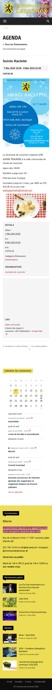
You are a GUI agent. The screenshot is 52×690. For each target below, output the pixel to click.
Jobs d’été (23, 599)
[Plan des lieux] (26, 295)
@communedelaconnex (15, 550)
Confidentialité (39, 682)
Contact (28, 682)
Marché (11, 451)
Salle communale (12, 325)
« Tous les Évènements (15, 44)
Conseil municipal (16, 465)
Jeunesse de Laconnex (15, 272)
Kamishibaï (13, 421)
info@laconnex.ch (28, 547)
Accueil (5, 28)
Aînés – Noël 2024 (27, 635)
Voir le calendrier (15, 492)
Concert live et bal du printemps (32, 612)
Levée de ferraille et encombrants (23, 434)
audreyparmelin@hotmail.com (17, 190)
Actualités (18, 682)
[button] (4, 21)
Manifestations (11, 260)
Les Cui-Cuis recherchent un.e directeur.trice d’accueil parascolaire (32, 587)
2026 (36, 686)
